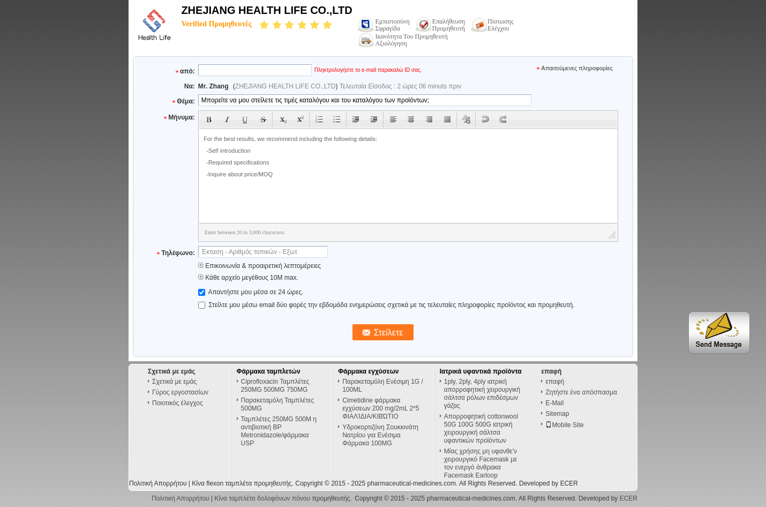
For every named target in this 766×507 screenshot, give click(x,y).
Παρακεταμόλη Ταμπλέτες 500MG (277, 404)
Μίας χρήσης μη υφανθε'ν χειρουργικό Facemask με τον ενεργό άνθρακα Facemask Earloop (480, 463)
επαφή (554, 381)
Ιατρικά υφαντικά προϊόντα (481, 371)
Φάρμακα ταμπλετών (269, 371)
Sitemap (557, 413)
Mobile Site (564, 425)
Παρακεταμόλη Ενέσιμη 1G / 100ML (382, 385)
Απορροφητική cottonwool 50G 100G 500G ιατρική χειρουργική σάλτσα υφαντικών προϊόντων (481, 428)
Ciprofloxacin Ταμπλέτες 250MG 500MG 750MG (275, 385)
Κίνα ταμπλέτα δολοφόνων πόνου (262, 498)
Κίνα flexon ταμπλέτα (222, 483)
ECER (569, 483)
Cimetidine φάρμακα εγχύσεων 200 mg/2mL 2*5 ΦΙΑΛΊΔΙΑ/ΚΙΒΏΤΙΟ (380, 408)
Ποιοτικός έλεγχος (177, 403)
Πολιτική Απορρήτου (157, 483)
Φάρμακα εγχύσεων (368, 371)
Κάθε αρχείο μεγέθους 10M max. (248, 277)
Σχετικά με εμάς (174, 381)
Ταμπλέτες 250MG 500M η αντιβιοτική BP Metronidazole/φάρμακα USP (279, 431)
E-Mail (554, 403)
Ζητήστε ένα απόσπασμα (581, 392)
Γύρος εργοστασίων (180, 392)
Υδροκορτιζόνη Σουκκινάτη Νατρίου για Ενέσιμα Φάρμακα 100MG (380, 435)
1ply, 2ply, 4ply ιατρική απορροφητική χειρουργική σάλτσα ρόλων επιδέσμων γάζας (482, 393)
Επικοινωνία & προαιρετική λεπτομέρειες (259, 266)
